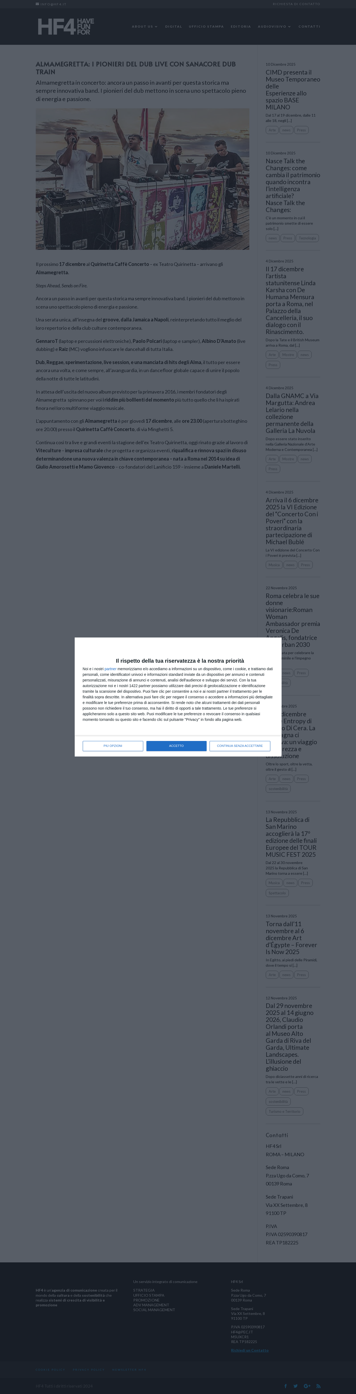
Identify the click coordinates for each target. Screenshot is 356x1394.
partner (110, 669)
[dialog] (178, 697)
